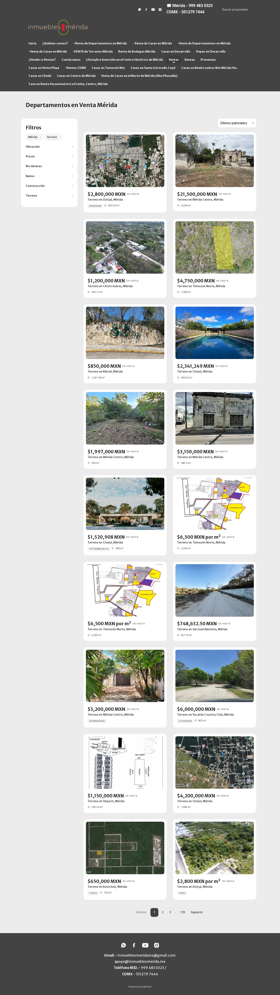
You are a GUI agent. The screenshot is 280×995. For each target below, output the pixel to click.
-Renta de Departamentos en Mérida (100, 43)
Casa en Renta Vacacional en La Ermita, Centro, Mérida (68, 84)
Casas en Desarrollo (175, 51)
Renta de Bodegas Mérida (136, 51)
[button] (49, 147)
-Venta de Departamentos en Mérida (204, 43)
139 (182, 912)
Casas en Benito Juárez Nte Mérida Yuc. (209, 68)
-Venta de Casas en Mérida (48, 51)
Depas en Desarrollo (211, 51)
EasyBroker (146, 986)
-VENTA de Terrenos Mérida (93, 51)
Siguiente (197, 912)
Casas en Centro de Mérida (76, 76)
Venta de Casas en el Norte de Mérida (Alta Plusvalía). (139, 76)
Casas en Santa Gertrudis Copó (153, 68)
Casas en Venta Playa (44, 68)
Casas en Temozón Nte (108, 68)
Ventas (174, 59)
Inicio (33, 43)
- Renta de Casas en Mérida (152, 43)
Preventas (208, 59)
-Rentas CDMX (75, 68)
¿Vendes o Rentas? (42, 59)
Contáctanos (71, 59)
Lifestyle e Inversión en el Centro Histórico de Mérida (124, 59)
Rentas (190, 59)
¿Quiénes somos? (55, 43)
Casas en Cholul (40, 76)
